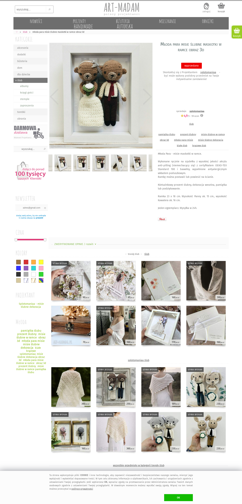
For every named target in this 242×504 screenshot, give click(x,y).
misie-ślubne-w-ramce (213, 134)
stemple (24, 99)
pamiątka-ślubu (166, 134)
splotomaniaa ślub (138, 360)
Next (146, 96)
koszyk (221, 11)
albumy (24, 86)
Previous (54, 96)
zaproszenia (27, 105)
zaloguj (206, 11)
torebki (21, 112)
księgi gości (26, 92)
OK (178, 497)
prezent (39, 218)
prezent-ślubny (188, 134)
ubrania (21, 118)
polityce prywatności (82, 488)
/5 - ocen (190, 116)
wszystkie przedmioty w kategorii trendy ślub (138, 465)
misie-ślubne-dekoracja (210, 140)
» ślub (18, 80)
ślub (191, 124)
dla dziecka (23, 74)
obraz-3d (164, 140)
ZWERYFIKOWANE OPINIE (75, 244)
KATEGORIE (24, 39)
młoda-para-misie (183, 140)
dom (19, 67)
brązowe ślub (199, 145)
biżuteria (22, 61)
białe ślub (182, 145)
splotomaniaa (208, 72)
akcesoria (22, 47)
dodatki (21, 54)
